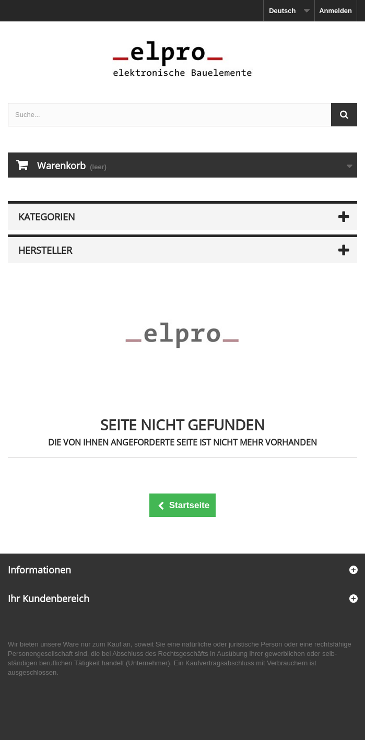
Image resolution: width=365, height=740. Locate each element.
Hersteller (45, 250)
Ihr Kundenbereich (48, 598)
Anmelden (335, 11)
